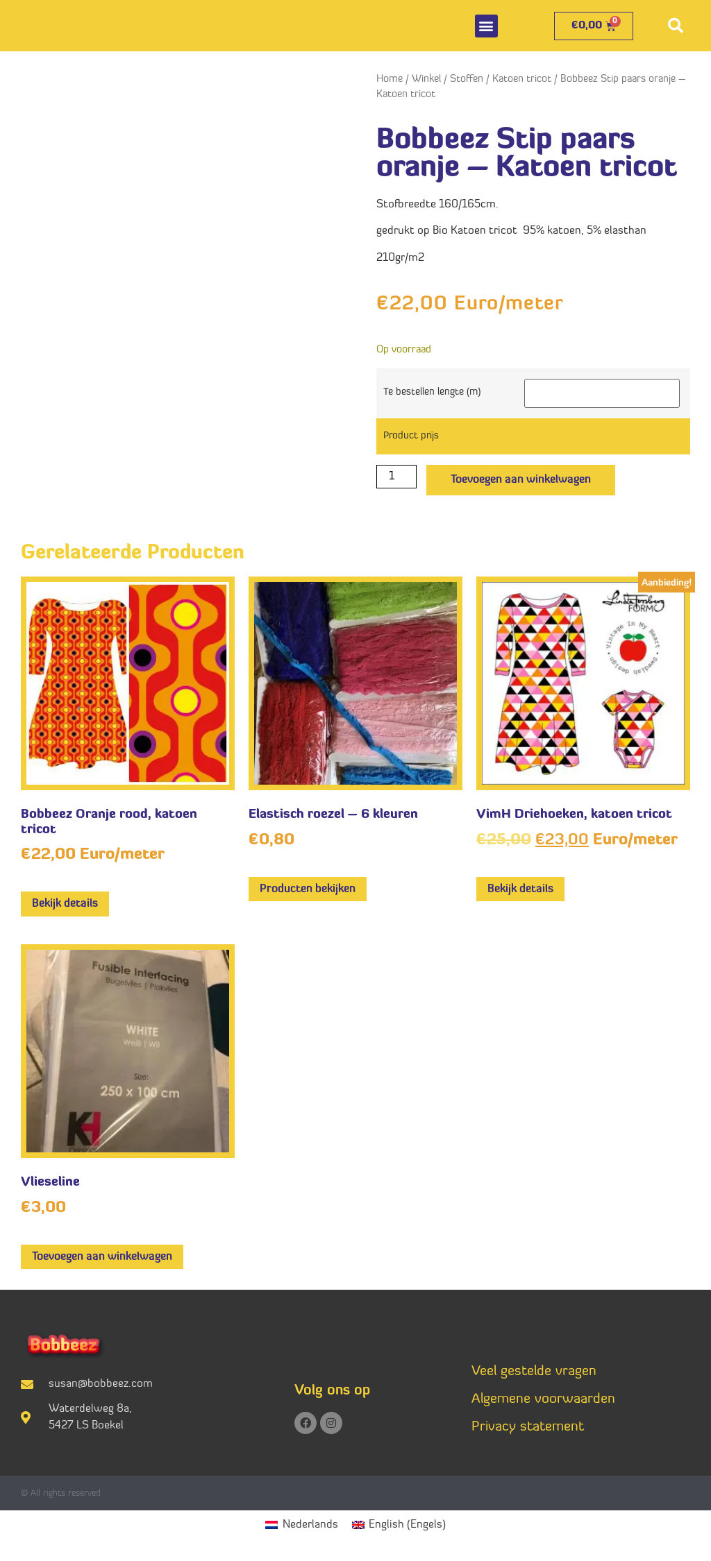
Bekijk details (65, 904)
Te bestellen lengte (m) (431, 393)
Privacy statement (527, 1427)
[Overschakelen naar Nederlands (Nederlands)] (301, 1525)
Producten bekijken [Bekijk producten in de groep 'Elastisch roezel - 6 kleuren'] (308, 889)
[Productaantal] (396, 476)
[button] (486, 26)
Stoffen (466, 79)
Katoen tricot (521, 79)
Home (389, 79)
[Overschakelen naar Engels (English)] (399, 1525)
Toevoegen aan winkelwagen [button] (102, 1257)
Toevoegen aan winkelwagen (521, 480)
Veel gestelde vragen (533, 1372)
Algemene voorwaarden (543, 1399)
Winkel (426, 79)
